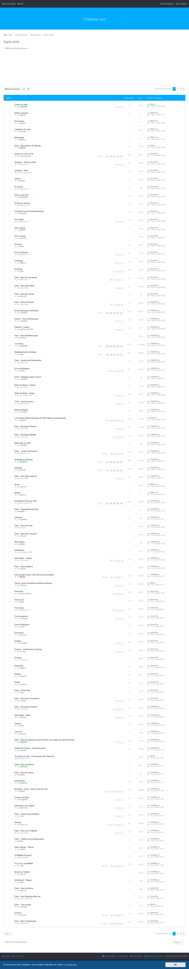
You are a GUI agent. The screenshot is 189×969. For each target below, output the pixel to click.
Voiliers (17, 913)
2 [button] (177, 89)
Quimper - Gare (21, 170)
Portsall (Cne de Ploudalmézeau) (29, 211)
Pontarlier (18, 591)
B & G (22, 816)
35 (114, 313)
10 (121, 924)
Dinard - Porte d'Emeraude (26, 319)
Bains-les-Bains (21, 410)
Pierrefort (18, 666)
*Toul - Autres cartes (23, 401)
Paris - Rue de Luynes (24, 772)
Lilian (22, 354)
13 (114, 156)
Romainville (19, 781)
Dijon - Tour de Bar (22, 904)
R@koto (23, 115)
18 (107, 355)
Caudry (17, 723)
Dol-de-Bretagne (21, 368)
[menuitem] (20, 3)
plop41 (152, 418)
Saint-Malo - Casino (23, 558)
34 (111, 313)
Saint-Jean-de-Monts (24, 764)
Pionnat (17, 657)
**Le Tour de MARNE (23, 863)
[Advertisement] (94, 69)
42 (107, 503)
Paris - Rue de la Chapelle (25, 830)
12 (111, 156)
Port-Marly (19, 219)
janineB (23, 470)
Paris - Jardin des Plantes (25, 451)
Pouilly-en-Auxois (22, 203)
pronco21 (23, 635)
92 (114, 346)
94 (121, 346)
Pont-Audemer (21, 616)
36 (118, 313)
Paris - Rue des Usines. (24, 294)
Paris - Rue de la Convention (27, 698)
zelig (22, 692)
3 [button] (180, 89)
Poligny (17, 641)
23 (114, 462)
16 (121, 470)
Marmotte (24, 808)
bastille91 (24, 107)
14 (118, 156)
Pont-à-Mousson (21, 624)
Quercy (17, 178)
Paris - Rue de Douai (23, 525)
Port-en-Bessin (21, 252)
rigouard (23, 131)
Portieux (18, 244)
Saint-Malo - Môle (22, 715)
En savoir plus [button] (70, 965)
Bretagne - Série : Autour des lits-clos (31, 789)
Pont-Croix (19, 599)
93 (118, 346)
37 (121, 313)
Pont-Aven (19, 608)
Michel (22, 148)
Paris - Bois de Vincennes (25, 277)
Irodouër (18, 517)
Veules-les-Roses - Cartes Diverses (30, 748)
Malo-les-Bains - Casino (25, 385)
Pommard (19, 633)
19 (111, 355)
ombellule (23, 412)
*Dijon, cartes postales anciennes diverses (33, 583)
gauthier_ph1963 (26, 329)
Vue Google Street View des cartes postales (34, 574)
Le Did (22, 627)
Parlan (17, 682)
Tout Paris (19, 344)
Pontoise (18, 269)
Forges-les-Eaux (21, 797)
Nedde (17, 493)
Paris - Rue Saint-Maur (24, 285)
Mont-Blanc (19, 542)
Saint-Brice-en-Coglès (24, 805)
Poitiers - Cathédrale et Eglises (28, 649)
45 (118, 503)
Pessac (17, 674)
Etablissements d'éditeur (25, 352)
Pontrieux (18, 260)
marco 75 (23, 825)
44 (114, 503)
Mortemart (19, 121)
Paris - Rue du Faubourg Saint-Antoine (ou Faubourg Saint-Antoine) (44, 740)
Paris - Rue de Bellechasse (26, 335)
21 (118, 355)
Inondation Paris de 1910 (25, 501)
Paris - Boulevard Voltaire (25, 707)
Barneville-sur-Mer (22, 443)
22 (121, 355)
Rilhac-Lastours (21, 113)
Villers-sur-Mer (21, 104)
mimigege (24, 618)
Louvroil (18, 731)
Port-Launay (19, 236)
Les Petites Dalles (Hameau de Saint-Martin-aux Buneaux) (40, 418)
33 (107, 313)
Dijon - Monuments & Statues (27, 145)
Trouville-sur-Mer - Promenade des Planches (34, 756)
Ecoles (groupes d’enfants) (26, 310)
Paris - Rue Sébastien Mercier (27, 896)
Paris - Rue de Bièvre (23, 566)
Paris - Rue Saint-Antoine (25, 476)
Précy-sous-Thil (21, 195)
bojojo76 (23, 783)
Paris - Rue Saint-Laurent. (25, 534)
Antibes (17, 822)
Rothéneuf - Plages (23, 880)
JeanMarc (154, 302)
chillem (22, 371)
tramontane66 (25, 156)
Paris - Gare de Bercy (23, 888)
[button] (183, 89)
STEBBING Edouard (23, 855)
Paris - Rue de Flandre (24, 302)
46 (121, 503)
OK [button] (175, 965)
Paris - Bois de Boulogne (25, 921)
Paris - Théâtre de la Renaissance (29, 839)
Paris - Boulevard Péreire (25, 426)
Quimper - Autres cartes (25, 162)
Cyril (152, 104)
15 (121, 156)
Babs (22, 246)
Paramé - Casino (21, 327)
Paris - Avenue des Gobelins (26, 814)
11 (107, 156)
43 (111, 503)
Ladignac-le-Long (22, 129)
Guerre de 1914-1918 (23, 154)
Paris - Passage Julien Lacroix (27, 377)
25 (121, 462)
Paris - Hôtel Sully (22, 690)
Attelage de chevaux (23, 459)
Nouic (17, 484)
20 (114, 355)
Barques (18, 468)
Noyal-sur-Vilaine (22, 872)
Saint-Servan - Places (24, 847)
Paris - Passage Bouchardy (26, 509)
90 (107, 346)
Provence (18, 187)
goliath (22, 181)
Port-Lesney (19, 228)
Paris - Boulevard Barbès (25, 434)
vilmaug (23, 338)
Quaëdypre (19, 550)
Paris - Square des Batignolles (27, 360)
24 (118, 462)
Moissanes (19, 137)
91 (111, 346)
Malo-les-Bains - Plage (24, 393)
